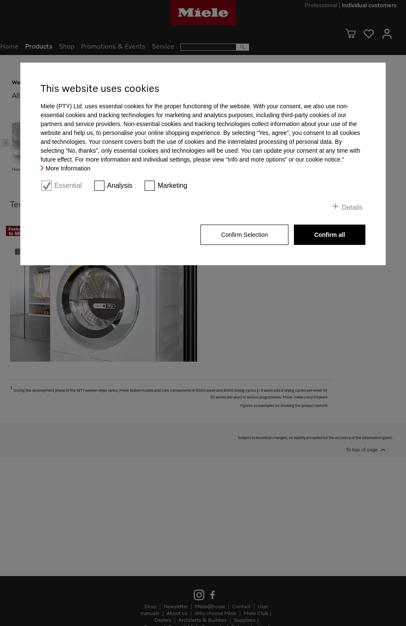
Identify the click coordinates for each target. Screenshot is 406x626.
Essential (68, 185)
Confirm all (329, 234)
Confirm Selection (244, 234)
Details (352, 207)
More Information (68, 168)
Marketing (172, 185)
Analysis (119, 185)
